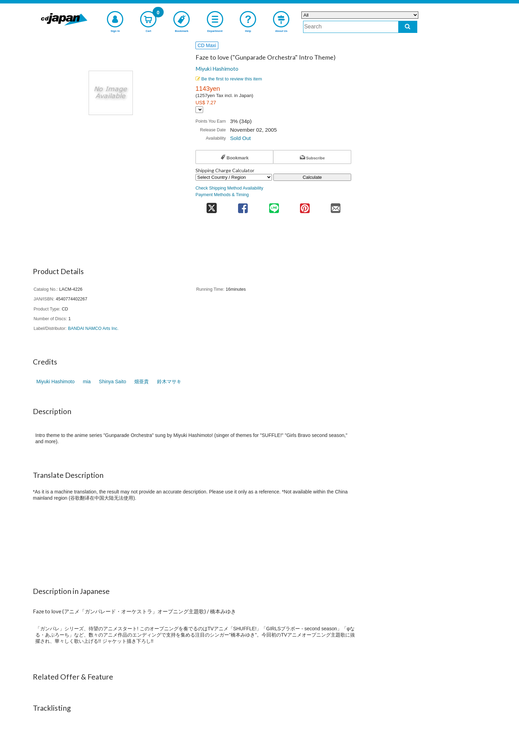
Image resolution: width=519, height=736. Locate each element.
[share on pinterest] (304, 206)
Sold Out (240, 138)
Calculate (312, 177)
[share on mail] (335, 206)
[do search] (407, 27)
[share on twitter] (211, 206)
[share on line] (273, 206)
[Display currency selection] (199, 109)
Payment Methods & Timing (222, 194)
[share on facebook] (243, 206)
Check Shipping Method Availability (229, 188)
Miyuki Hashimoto (216, 68)
